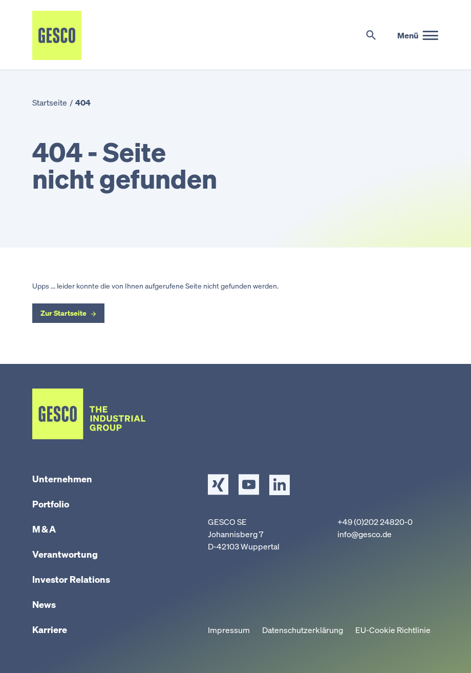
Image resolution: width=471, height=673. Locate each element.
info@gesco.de (364, 534)
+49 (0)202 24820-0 (375, 521)
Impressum (229, 630)
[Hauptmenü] (418, 35)
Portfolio (50, 504)
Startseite (49, 102)
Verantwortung (65, 554)
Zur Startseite (63, 313)
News (44, 604)
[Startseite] (56, 35)
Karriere (49, 629)
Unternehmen (62, 479)
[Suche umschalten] (371, 35)
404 (83, 102)
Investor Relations (71, 579)
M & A (44, 529)
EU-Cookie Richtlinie (393, 630)
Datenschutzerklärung (302, 630)
